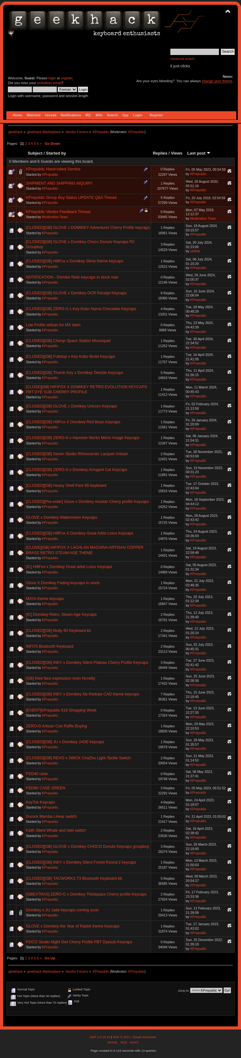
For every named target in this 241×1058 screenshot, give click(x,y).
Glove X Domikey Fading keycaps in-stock (63, 583)
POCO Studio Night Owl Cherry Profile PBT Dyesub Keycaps (79, 942)
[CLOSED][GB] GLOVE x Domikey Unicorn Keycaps (71, 406)
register (67, 78)
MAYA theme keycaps (45, 598)
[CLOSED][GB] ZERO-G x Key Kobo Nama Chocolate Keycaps (81, 309)
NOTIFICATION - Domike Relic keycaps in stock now (72, 277)
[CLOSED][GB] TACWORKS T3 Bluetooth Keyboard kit (74, 878)
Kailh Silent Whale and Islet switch (56, 830)
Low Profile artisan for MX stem (53, 325)
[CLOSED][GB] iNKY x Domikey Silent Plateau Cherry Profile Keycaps (87, 662)
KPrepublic (136, 132)
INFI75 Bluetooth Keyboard (49, 646)
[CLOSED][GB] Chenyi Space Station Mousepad (68, 341)
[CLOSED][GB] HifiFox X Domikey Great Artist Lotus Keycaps (79, 533)
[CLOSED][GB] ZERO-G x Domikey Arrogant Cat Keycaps (76, 470)
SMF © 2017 (121, 1037)
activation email (49, 83)
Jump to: (184, 990)
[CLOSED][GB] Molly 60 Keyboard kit (58, 630)
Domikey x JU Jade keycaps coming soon (62, 910)
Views (177, 153)
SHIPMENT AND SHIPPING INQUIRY (59, 183)
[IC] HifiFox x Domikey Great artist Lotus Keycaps (69, 567)
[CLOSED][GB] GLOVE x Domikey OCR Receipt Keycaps (76, 293)
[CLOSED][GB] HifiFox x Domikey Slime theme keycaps (74, 261)
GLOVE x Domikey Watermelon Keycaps (61, 517)
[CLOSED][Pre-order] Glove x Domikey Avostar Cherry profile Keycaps (87, 501)
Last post (198, 153)
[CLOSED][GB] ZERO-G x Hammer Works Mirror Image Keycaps (82, 438)
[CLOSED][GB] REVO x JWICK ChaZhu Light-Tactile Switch (78, 758)
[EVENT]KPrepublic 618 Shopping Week (61, 710)
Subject (35, 153)
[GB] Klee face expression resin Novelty (60, 678)
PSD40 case (37, 774)
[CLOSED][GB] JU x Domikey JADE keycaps (65, 742)
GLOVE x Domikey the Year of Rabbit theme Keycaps (73, 926)
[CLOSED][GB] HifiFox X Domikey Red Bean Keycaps (73, 422)
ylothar (195, 251)
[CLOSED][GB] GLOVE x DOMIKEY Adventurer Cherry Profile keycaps (88, 227)
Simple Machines (144, 1037)
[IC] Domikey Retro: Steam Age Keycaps (61, 614)
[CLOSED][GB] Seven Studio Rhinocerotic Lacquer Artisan (77, 454)
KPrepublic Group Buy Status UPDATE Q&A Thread (71, 197)
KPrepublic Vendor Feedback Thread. (58, 212)
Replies (160, 153)
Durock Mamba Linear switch (51, 816)
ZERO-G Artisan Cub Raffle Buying (56, 726)
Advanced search (182, 58)
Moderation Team (55, 217)
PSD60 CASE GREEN (45, 788)
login (52, 78)
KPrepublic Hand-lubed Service (53, 169)
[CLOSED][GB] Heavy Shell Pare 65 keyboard (66, 485)
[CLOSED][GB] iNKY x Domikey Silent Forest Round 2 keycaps (81, 862)
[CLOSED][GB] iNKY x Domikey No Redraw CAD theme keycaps (82, 694)
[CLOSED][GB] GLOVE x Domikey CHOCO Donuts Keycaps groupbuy (87, 846)
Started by (56, 153)
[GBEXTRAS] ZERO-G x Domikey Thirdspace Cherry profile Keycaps (86, 894)
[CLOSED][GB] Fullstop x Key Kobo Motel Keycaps (70, 356)
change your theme (217, 81)
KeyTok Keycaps (40, 802)
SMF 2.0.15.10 (100, 1037)
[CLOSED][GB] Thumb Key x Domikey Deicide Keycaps (74, 372)
